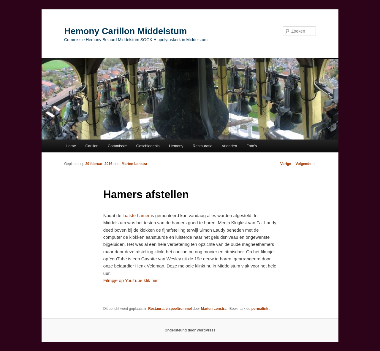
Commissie (117, 146)
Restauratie (202, 146)
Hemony (176, 146)
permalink (260, 309)
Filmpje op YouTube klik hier (131, 280)
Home (71, 146)
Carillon (91, 146)
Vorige (283, 164)
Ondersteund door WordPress (189, 330)
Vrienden (229, 146)
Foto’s (251, 146)
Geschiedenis (148, 146)
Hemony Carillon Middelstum (125, 31)
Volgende (306, 164)
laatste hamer (136, 215)
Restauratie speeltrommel (170, 309)
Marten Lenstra (134, 164)
